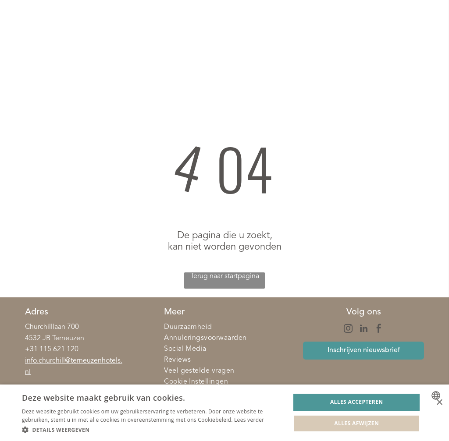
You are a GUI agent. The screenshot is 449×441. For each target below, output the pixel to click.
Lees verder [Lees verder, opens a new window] (249, 419)
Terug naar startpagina (224, 276)
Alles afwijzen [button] (356, 423)
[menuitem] (224, 327)
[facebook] (378, 329)
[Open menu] (426, 34)
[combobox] (436, 395)
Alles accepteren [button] (356, 402)
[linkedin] (363, 329)
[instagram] (348, 329)
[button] (152, 429)
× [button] (439, 402)
